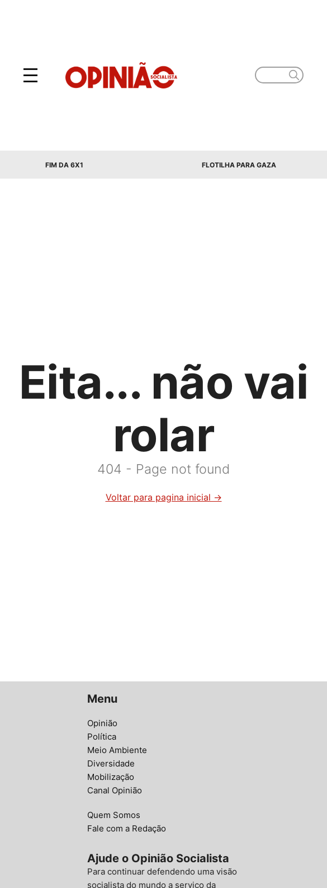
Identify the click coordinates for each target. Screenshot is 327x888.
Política (101, 736)
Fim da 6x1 (64, 165)
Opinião (102, 723)
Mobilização (110, 777)
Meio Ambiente (117, 750)
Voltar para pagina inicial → (164, 497)
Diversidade (111, 763)
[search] (294, 75)
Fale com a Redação (126, 828)
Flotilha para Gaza (239, 165)
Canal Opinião (114, 790)
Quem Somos (113, 815)
